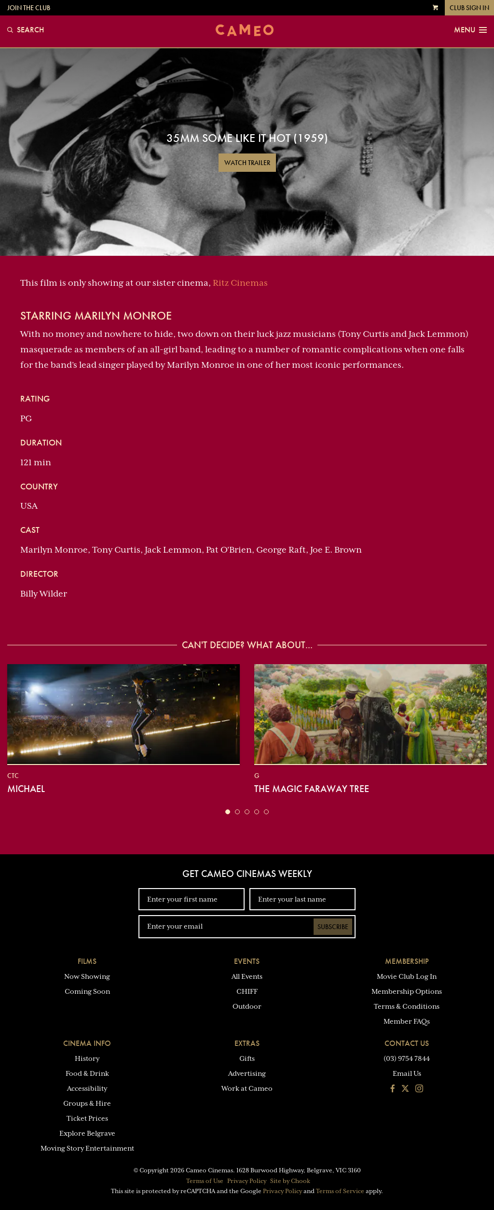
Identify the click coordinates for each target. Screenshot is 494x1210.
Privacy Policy (246, 1181)
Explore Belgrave (87, 1133)
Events (247, 961)
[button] (227, 811)
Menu (470, 30)
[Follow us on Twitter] (405, 1089)
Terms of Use (204, 1181)
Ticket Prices (87, 1118)
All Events (247, 976)
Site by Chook (290, 1181)
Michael (26, 788)
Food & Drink (87, 1073)
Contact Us (406, 1043)
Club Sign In (469, 7)
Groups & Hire (87, 1103)
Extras (247, 1043)
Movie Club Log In (407, 976)
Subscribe (332, 926)
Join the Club (28, 7)
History (87, 1058)
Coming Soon (87, 991)
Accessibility (87, 1088)
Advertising (247, 1073)
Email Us (407, 1073)
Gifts (247, 1058)
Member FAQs (407, 1021)
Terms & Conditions (406, 1006)
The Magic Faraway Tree (311, 788)
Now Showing (87, 976)
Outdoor (247, 1006)
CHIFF (247, 991)
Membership (407, 961)
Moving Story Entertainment (87, 1148)
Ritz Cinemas (240, 283)
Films (87, 961)
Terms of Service (340, 1191)
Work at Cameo (247, 1088)
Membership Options (406, 991)
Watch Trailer (247, 162)
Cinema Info (87, 1043)
